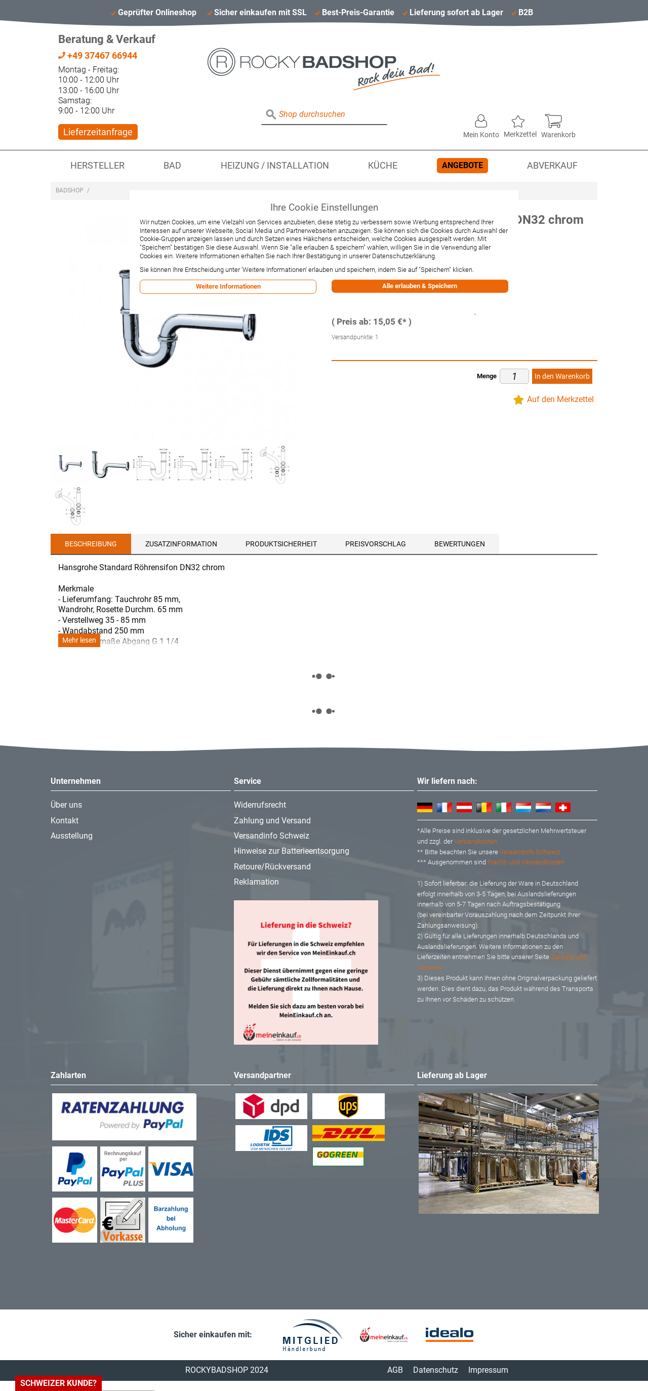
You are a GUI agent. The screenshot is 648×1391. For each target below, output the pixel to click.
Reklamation (256, 882)
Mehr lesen (79, 640)
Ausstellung (72, 836)
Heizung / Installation (275, 166)
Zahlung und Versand (272, 820)
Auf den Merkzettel (560, 399)
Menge (487, 376)
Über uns (66, 805)
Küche (382, 166)
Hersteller (97, 166)
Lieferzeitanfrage (98, 132)
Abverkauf (552, 166)
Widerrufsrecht (260, 805)
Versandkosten (475, 841)
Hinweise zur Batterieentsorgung (291, 851)
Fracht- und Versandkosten (526, 862)
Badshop (70, 190)
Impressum (488, 1370)
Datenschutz (435, 1370)
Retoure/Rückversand (272, 866)
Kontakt (64, 820)
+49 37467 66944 (97, 55)
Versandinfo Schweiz (271, 836)
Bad (172, 166)
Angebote (462, 165)
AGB (395, 1370)
